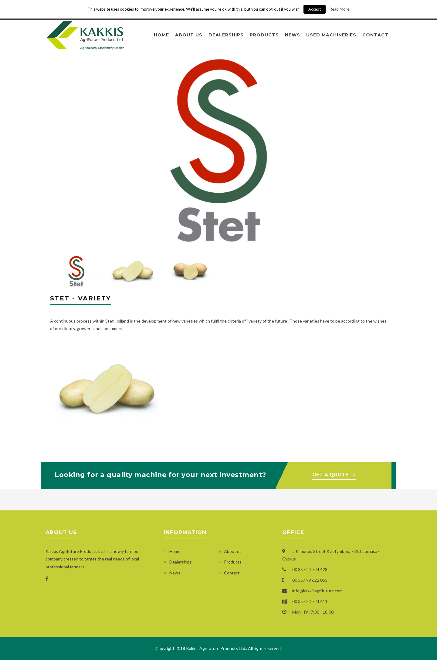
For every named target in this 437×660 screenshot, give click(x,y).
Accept (314, 9)
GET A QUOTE (330, 475)
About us (188, 35)
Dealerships (226, 35)
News (292, 35)
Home (161, 35)
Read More (339, 9)
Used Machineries (331, 35)
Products (264, 35)
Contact (375, 35)
